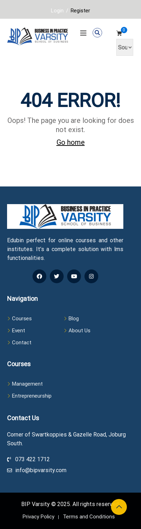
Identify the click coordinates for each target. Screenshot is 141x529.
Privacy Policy (38, 516)
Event (18, 330)
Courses (22, 318)
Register (80, 10)
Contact (21, 342)
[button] (97, 32)
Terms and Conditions (89, 516)
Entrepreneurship (32, 396)
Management (27, 384)
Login (57, 10)
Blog (74, 318)
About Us (79, 330)
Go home (71, 142)
